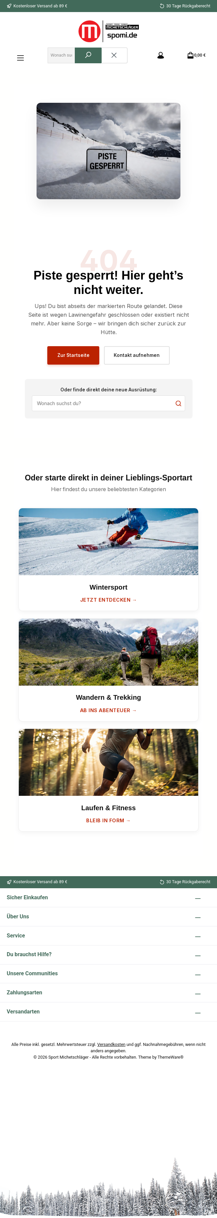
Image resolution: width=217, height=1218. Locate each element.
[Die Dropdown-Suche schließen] (117, 57)
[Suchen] (91, 57)
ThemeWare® (170, 1057)
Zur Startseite (72, 358)
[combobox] (63, 57)
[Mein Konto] (164, 56)
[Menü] (20, 56)
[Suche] (108, 407)
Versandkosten (111, 1044)
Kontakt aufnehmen (137, 358)
